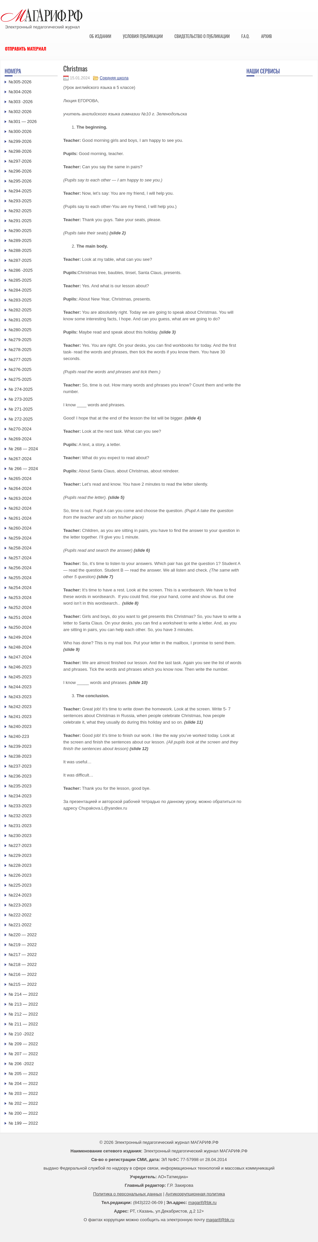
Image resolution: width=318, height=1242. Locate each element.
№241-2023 (20, 716)
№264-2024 (20, 488)
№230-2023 (20, 835)
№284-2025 (20, 290)
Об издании (100, 36)
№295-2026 (20, 181)
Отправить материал (25, 48)
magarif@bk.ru (202, 1202)
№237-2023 (20, 766)
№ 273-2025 (21, 399)
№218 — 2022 (23, 964)
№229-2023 (20, 855)
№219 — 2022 (23, 944)
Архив (266, 36)
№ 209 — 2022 (23, 1043)
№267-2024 (20, 458)
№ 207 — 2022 (23, 1053)
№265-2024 (20, 478)
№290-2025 (20, 230)
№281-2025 (20, 319)
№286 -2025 (21, 270)
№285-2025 (20, 280)
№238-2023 (20, 756)
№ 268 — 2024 (23, 448)
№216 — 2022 (23, 974)
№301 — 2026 (23, 121)
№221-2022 (20, 924)
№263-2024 (20, 498)
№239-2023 (20, 746)
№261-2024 (20, 518)
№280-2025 (20, 329)
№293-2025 (20, 200)
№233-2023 (20, 805)
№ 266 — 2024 (23, 468)
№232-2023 (20, 815)
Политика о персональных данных (127, 1193)
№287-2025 (20, 260)
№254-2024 (20, 587)
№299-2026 (20, 141)
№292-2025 (20, 210)
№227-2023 (20, 845)
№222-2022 (20, 914)
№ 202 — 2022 (23, 1103)
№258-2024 (20, 547)
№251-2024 (20, 617)
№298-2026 (20, 151)
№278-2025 (20, 349)
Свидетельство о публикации (202, 36)
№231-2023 (20, 825)
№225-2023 (20, 885)
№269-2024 (20, 438)
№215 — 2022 (23, 984)
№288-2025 (20, 250)
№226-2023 (20, 875)
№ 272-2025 (21, 419)
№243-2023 (20, 696)
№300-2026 (20, 131)
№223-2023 (20, 904)
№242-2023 (20, 706)
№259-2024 (20, 538)
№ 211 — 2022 (23, 1024)
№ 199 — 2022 (23, 1123)
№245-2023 (20, 676)
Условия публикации (143, 36)
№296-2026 (20, 171)
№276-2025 (20, 369)
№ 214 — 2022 (23, 994)
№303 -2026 (21, 101)
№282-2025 (20, 309)
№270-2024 (20, 428)
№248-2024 (20, 647)
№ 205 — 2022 (23, 1073)
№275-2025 (20, 379)
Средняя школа (114, 78)
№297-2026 (20, 161)
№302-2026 (20, 111)
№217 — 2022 (23, 954)
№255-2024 (20, 577)
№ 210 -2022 (21, 1033)
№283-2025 (20, 300)
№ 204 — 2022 (23, 1083)
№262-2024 (20, 508)
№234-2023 (20, 795)
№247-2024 (20, 657)
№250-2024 (20, 627)
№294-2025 (20, 190)
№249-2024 (20, 637)
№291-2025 (20, 220)
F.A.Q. (245, 36)
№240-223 (19, 736)
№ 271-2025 (21, 409)
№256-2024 (20, 567)
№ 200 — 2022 (23, 1113)
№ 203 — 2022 (23, 1093)
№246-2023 (20, 666)
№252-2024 (20, 607)
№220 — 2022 (23, 934)
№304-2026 (20, 91)
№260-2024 (20, 528)
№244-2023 (20, 686)
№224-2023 (20, 895)
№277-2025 (20, 359)
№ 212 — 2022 (23, 1014)
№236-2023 (20, 776)
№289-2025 (20, 240)
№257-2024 (20, 557)
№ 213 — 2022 (23, 1004)
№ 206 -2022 (21, 1063)
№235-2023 (20, 785)
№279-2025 (20, 339)
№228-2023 (20, 865)
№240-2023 (20, 726)
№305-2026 (20, 81)
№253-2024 (20, 597)
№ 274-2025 (21, 389)
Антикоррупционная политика (195, 1193)
